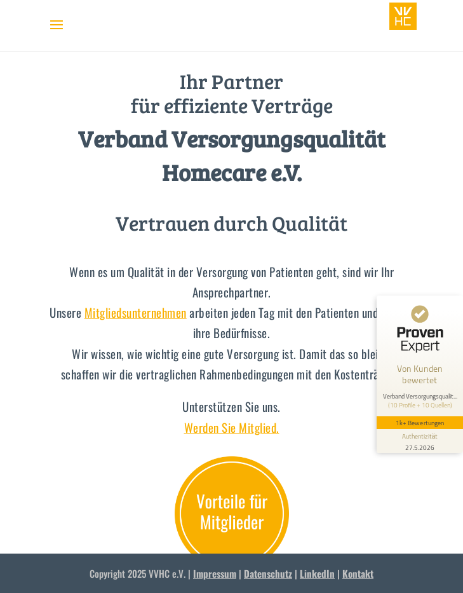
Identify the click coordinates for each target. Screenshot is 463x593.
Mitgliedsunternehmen (135, 312)
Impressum (214, 573)
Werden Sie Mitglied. (231, 427)
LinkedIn (317, 573)
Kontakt (357, 573)
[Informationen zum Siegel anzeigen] (420, 441)
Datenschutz (268, 573)
